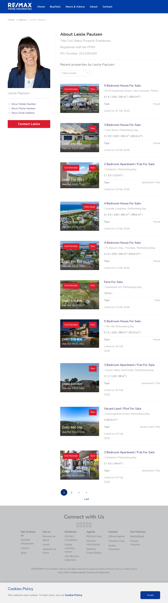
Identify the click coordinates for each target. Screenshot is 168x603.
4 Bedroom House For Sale (122, 219)
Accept (150, 595)
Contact (107, 7)
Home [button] (41, 7)
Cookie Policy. (74, 595)
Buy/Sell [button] (55, 7)
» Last (86, 493)
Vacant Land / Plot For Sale (122, 424)
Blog (23, 552)
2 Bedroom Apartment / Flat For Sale (129, 180)
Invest (46, 544)
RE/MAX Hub (93, 536)
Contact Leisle (29, 124)
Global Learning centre (69, 548)
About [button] (94, 7)
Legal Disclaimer (96, 568)
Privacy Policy (114, 568)
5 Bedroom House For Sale (122, 86)
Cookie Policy (130, 568)
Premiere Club (116, 541)
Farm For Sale (113, 298)
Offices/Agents (116, 536)
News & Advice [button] (75, 7)
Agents (22, 19)
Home (11, 19)
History (25, 548)
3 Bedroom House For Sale (122, 141)
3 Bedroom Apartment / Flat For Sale (129, 381)
